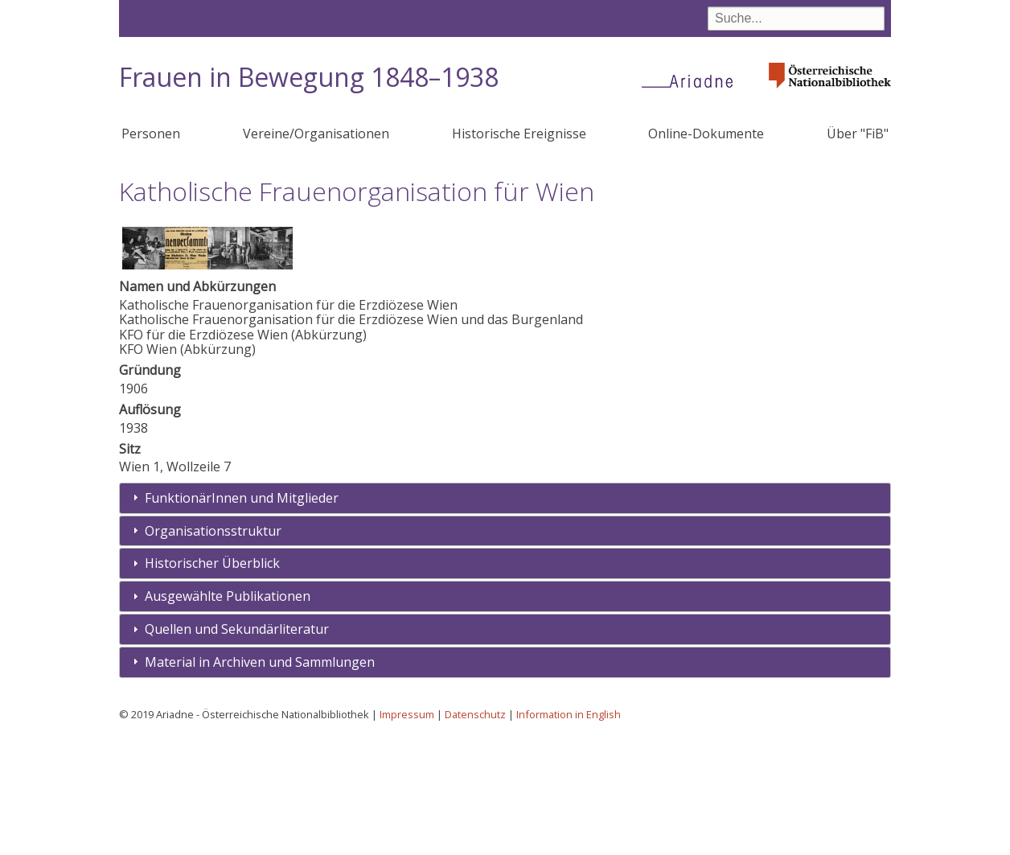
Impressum (407, 832)
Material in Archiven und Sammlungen (260, 780)
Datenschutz (475, 832)
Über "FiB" (858, 133)
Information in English (568, 832)
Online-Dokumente (706, 133)
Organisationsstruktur (213, 649)
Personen (150, 133)
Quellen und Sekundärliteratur (237, 747)
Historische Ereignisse (519, 133)
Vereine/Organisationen (316, 133)
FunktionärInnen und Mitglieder (242, 616)
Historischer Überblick (212, 681)
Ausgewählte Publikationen (227, 714)
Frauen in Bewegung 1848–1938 (309, 77)
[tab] (505, 616)
